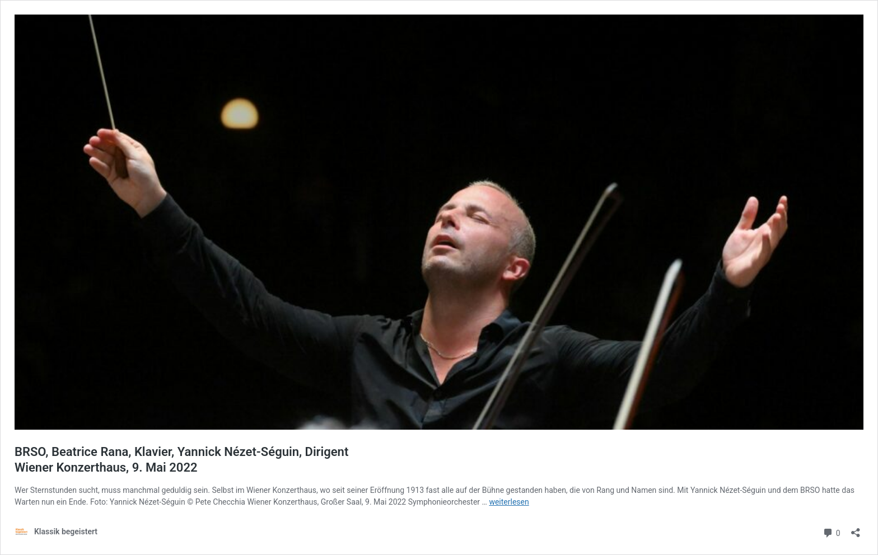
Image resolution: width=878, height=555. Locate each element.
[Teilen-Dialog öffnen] (855, 529)
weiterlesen (509, 501)
